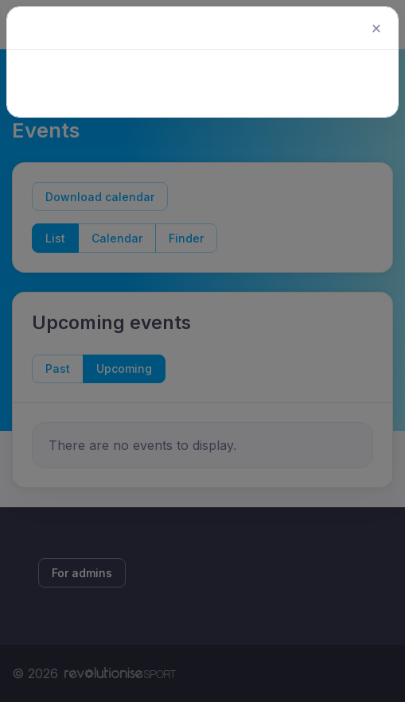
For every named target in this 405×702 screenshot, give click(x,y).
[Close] (376, 28)
